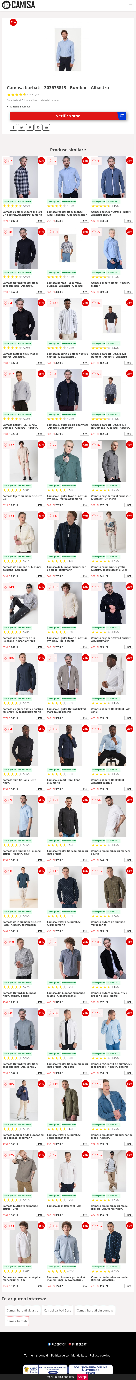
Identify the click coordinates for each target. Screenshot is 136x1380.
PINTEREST (77, 1344)
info (40, 220)
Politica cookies (100, 1355)
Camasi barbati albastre (22, 1310)
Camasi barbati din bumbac (95, 1310)
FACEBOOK (57, 1344)
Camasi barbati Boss (57, 1310)
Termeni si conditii (36, 1355)
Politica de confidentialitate (69, 1355)
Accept (82, 1377)
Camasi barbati (17, 1321)
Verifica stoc (91, 116)
